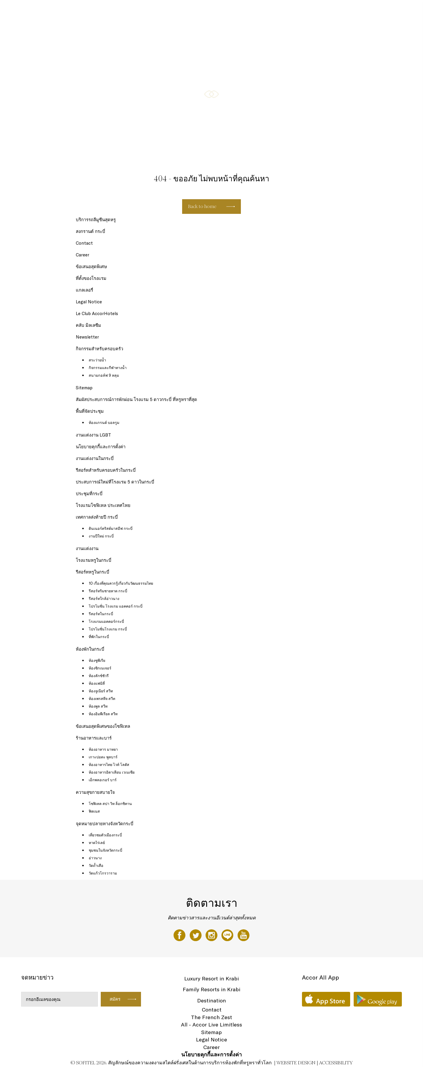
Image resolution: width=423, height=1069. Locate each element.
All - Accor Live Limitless (211, 1024)
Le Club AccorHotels (97, 313)
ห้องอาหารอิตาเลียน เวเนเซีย (112, 772)
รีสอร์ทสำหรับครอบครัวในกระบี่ (106, 470)
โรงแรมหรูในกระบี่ (93, 560)
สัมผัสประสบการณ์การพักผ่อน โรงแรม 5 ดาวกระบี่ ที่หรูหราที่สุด (136, 399)
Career (82, 255)
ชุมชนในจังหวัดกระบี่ (105, 850)
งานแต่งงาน (87, 548)
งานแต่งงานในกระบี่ (95, 458)
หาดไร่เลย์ (97, 842)
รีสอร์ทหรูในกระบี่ (92, 572)
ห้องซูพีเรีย (97, 660)
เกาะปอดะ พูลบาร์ (103, 757)
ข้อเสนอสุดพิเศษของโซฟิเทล (329, 10)
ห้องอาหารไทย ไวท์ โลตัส (109, 764)
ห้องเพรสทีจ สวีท (102, 698)
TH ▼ (388, 10)
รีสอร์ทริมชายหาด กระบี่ (108, 590)
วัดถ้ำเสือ (96, 865)
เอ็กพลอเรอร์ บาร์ (103, 779)
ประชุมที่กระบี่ (89, 493)
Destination (211, 1000)
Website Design (295, 1063)
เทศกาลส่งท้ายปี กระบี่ (97, 517)
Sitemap (84, 387)
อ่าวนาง (95, 857)
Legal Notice (89, 302)
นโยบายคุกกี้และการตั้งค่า (100, 446)
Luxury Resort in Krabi (211, 978)
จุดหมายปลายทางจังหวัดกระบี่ (104, 823)
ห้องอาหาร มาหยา (103, 749)
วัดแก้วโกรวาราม (103, 873)
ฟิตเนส (94, 811)
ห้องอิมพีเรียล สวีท (103, 713)
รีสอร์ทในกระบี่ (101, 613)
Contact (84, 243)
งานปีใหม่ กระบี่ (101, 536)
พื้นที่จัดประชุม (90, 411)
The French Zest (211, 1017)
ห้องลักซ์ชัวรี (99, 675)
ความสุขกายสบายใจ (278, 10)
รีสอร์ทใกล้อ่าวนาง (104, 598)
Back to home (202, 206)
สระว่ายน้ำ (97, 360)
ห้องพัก (157, 10)
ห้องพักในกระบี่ (90, 649)
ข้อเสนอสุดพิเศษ (91, 266)
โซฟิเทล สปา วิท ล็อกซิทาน (110, 803)
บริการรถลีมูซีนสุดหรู (96, 219)
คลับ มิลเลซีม (88, 325)
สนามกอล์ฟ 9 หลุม (104, 375)
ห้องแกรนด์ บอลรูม (104, 422)
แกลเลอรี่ (369, 10)
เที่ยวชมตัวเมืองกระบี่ (105, 835)
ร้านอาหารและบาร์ (186, 10)
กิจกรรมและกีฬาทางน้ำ (108, 367)
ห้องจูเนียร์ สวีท (101, 691)
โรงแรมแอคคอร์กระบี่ (106, 621)
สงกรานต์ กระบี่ (90, 231)
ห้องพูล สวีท (98, 706)
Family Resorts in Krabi (211, 989)
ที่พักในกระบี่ (99, 636)
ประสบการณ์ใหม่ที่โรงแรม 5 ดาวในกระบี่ (115, 482)
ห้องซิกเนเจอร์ (100, 668)
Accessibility (336, 1063)
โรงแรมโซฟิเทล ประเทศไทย (103, 505)
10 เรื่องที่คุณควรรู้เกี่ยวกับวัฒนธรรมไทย (121, 583)
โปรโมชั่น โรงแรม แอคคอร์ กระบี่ (115, 606)
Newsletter (87, 337)
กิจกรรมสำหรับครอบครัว (231, 10)
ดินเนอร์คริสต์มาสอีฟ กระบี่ (110, 528)
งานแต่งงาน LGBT (93, 435)
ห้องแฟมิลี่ (97, 683)
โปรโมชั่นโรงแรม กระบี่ (108, 629)
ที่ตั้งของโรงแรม (91, 278)
